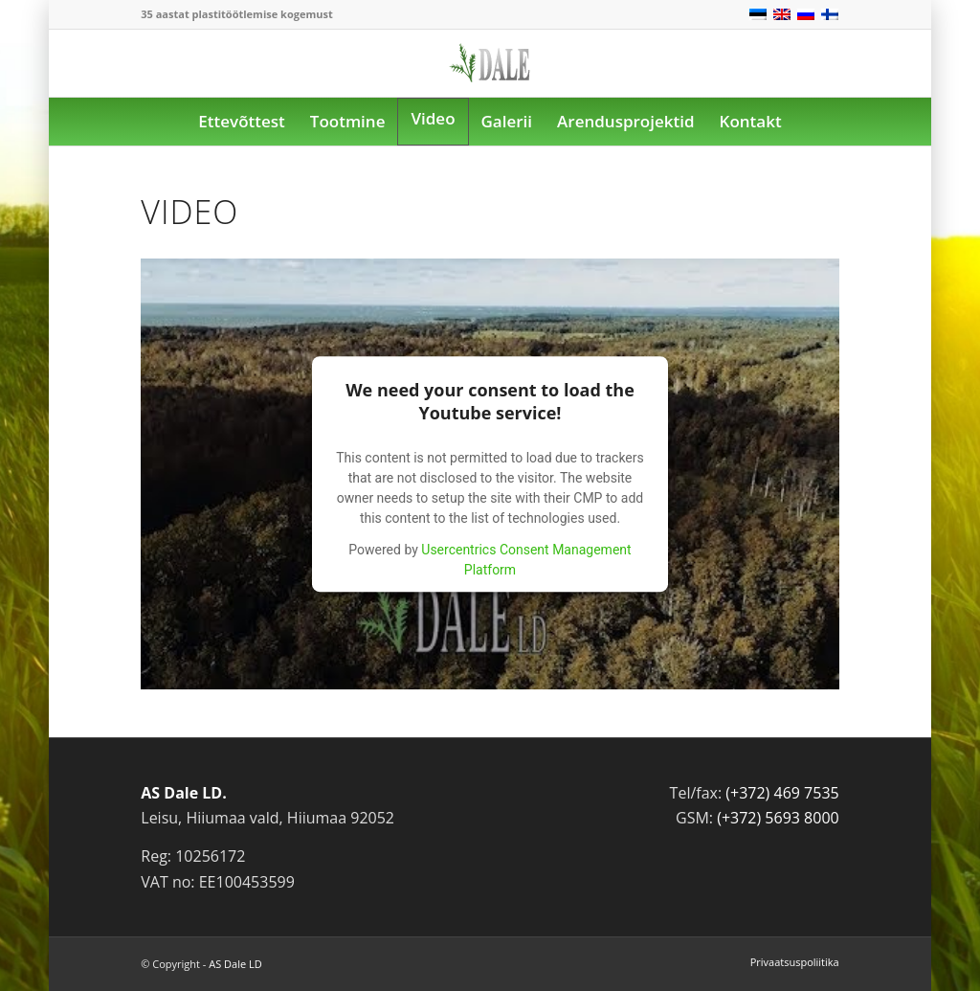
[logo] (490, 76)
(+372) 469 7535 (781, 792)
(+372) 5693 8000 (778, 817)
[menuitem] (241, 122)
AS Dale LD (235, 964)
